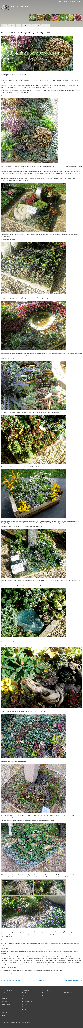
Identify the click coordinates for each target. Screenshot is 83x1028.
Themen (3, 1009)
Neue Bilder (4, 998)
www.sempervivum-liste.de (19, 1022)
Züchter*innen (25, 1009)
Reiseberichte (36, 25)
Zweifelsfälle (4, 1012)
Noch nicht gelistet (6, 1001)
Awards (24, 25)
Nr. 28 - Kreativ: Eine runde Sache (73, 980)
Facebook (28, 1022)
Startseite (4, 25)
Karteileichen (4, 995)
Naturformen (12, 25)
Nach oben (41, 980)
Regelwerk (24, 998)
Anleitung (65, 1)
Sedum (59, 1)
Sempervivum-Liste (19, 6)
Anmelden (79, 1)
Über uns (24, 1007)
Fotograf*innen (25, 992)
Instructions (72, 1)
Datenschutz (45, 992)
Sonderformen (5, 1007)
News (29, 25)
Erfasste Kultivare (5, 992)
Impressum (44, 995)
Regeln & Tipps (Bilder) (27, 1001)
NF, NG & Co (4, 1015)
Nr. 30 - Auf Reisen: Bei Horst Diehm (10, 980)
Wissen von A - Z (45, 25)
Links (23, 995)
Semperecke (24, 1004)
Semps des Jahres (6, 1004)
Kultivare (19, 25)
